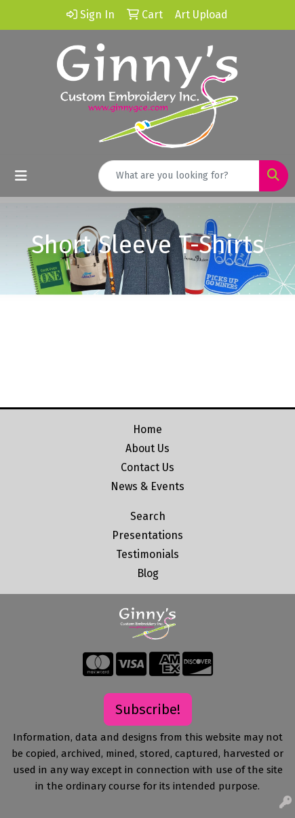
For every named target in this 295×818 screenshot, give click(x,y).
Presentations (147, 535)
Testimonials (147, 554)
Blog (148, 573)
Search (147, 516)
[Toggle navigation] (21, 175)
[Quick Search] (179, 175)
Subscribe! (147, 709)
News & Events (147, 486)
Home (147, 429)
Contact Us (147, 467)
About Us (147, 448)
